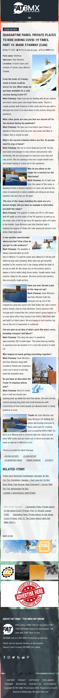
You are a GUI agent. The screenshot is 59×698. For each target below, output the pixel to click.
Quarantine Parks (14, 460)
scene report (30, 456)
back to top (8, 535)
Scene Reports (10, 29)
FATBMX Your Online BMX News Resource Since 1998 (29, 7)
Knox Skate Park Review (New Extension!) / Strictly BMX (28, 484)
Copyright (34, 680)
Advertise (21, 684)
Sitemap (9, 684)
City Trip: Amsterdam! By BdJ (16, 488)
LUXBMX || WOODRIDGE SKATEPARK (19, 493)
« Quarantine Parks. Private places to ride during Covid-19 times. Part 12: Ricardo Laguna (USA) (29, 511)
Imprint (11, 680)
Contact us (35, 684)
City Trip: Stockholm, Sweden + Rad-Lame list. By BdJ (26, 480)
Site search (50, 684)
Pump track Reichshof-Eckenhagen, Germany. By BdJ (26, 476)
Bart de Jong (32, 50)
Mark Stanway (34, 460)
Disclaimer (48, 680)
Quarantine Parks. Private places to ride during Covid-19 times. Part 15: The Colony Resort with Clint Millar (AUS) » (28, 518)
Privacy (22, 680)
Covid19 (49, 460)
